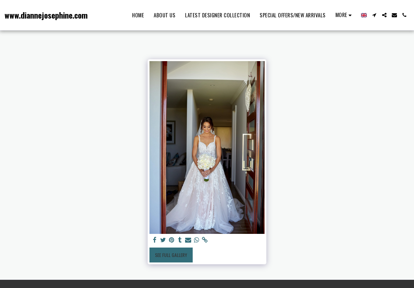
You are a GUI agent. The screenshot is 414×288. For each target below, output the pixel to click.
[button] (374, 15)
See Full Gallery (171, 255)
